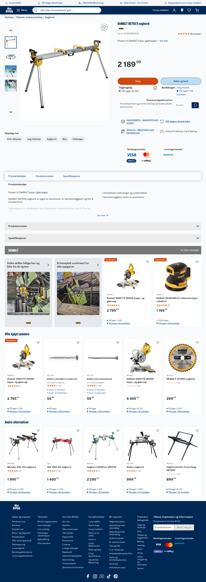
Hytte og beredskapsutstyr (118, 558)
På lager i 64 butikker (119, 323)
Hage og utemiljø (141, 526)
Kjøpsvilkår (67, 537)
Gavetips (113, 564)
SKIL (49, 463)
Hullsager (78, 139)
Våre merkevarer (70, 529)
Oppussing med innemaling (117, 533)
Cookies (66, 544)
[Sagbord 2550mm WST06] (103, 461)
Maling (140, 541)
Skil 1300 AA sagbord (59, 467)
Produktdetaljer (17, 176)
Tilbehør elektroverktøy (29, 17)
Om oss (66, 521)
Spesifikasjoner (71, 176)
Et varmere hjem (117, 542)
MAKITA (90, 463)
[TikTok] (109, 576)
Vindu (140, 553)
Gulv (139, 531)
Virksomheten (69, 563)
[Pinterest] (115, 576)
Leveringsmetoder (173, 149)
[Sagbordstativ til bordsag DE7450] (182, 461)
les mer (164, 40)
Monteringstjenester (47, 521)
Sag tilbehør (34, 139)
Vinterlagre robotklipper (43, 534)
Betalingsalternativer (22, 552)
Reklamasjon (18, 537)
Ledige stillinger (70, 548)
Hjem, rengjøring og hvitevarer (142, 561)
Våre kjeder (67, 533)
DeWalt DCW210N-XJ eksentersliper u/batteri (177, 300)
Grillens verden (116, 538)
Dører (140, 549)
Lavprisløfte (94, 521)
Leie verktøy (43, 529)
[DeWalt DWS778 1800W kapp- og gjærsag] (143, 377)
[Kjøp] (138, 81)
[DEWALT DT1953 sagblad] (182, 377)
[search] (36, 10)
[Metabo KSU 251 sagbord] (23, 461)
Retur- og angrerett (21, 533)
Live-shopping (116, 549)
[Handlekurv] (197, 10)
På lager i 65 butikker (59, 411)
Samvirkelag (68, 560)
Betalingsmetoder (136, 149)
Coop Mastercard (94, 544)
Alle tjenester (44, 543)
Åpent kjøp (94, 525)
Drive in (92, 539)
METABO (10, 463)
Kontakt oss (17, 529)
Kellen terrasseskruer (99, 378)
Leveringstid (18, 548)
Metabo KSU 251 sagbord (21, 467)
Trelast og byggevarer (142, 536)
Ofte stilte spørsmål (21, 540)
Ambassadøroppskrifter (120, 553)
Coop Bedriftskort (95, 554)
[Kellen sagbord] (143, 461)
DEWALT (110, 295)
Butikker (16, 525)
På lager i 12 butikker (139, 411)
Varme (140, 568)
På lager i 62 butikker (19, 492)
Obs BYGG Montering (94, 561)
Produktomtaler (44, 176)
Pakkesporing (18, 544)
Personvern (67, 540)
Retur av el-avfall (94, 534)
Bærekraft (67, 552)
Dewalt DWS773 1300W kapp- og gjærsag (125, 300)
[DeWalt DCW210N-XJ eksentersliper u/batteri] (177, 292)
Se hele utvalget (190, 250)
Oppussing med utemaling (117, 526)
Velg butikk (183, 87)
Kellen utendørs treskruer (62, 378)
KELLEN (50, 375)
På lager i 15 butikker (99, 492)
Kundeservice (18, 521)
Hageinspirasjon (117, 521)
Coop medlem (95, 529)
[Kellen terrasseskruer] (103, 377)
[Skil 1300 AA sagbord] (63, 461)
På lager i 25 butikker (179, 492)
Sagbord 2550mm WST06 (101, 467)
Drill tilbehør (14, 139)
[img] (128, 305)
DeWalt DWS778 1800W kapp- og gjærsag (140, 380)
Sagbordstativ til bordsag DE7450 (181, 469)
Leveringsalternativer (22, 556)
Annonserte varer (117, 567)
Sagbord (49, 17)
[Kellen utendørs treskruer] (63, 377)
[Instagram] (95, 576)
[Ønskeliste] (189, 10)
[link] (189, 33)
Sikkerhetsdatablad (72, 556)
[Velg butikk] (182, 10)
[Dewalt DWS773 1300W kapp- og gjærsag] (128, 292)
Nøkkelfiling (43, 539)
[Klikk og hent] (181, 81)
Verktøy (9, 17)
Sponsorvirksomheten (73, 567)
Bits (64, 139)
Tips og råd (114, 546)
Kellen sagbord (135, 467)
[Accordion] (103, 238)
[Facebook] (88, 576)
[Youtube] (102, 576)
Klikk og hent (95, 549)
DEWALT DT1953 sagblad (180, 378)
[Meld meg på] (184, 527)
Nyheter (66, 525)
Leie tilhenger (44, 525)
